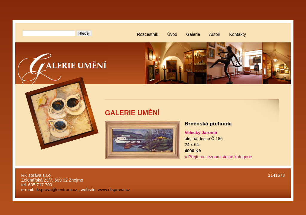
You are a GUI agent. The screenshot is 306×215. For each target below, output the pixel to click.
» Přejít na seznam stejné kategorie (218, 156)
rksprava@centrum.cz (56, 189)
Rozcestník (147, 34)
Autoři (214, 34)
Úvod (172, 34)
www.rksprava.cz (114, 189)
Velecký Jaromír (201, 132)
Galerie (193, 34)
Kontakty (237, 34)
